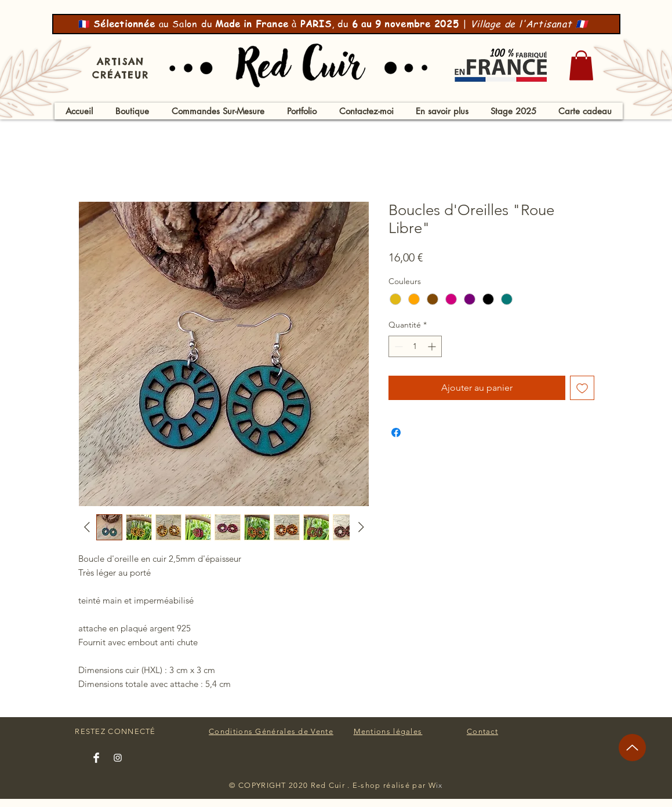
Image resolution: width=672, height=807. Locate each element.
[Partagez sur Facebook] (396, 432)
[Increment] (433, 346)
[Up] (632, 747)
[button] (581, 65)
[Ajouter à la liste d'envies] (582, 388)
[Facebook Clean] (96, 758)
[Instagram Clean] (117, 758)
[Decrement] (397, 346)
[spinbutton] (415, 346)
